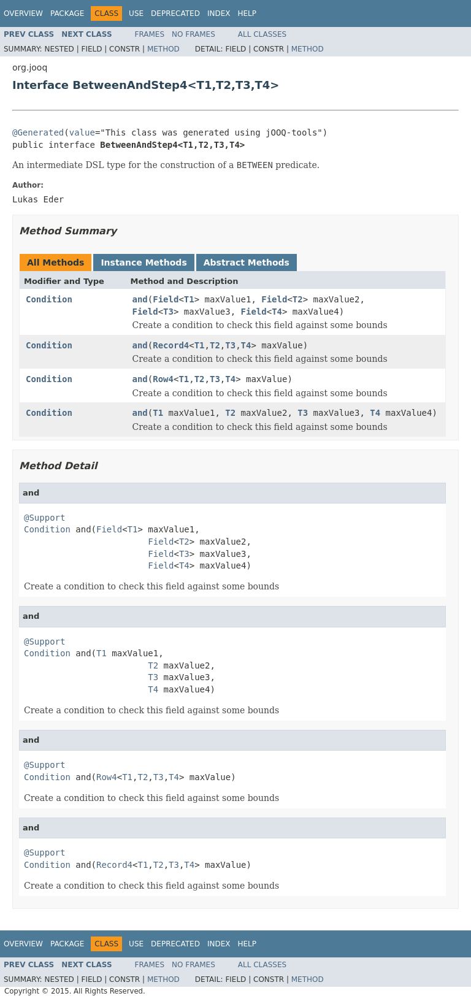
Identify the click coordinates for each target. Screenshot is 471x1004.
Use (136, 13)
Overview (23, 13)
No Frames (193, 34)
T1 (189, 299)
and (140, 299)
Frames (150, 34)
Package (67, 13)
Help (246, 13)
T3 (168, 311)
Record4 (171, 345)
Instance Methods (143, 262)
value (82, 132)
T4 (277, 311)
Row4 (163, 379)
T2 (298, 299)
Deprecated (175, 13)
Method (163, 49)
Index (219, 13)
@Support (44, 518)
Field (165, 299)
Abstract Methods (246, 262)
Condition (49, 299)
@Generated (38, 132)
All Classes (262, 34)
